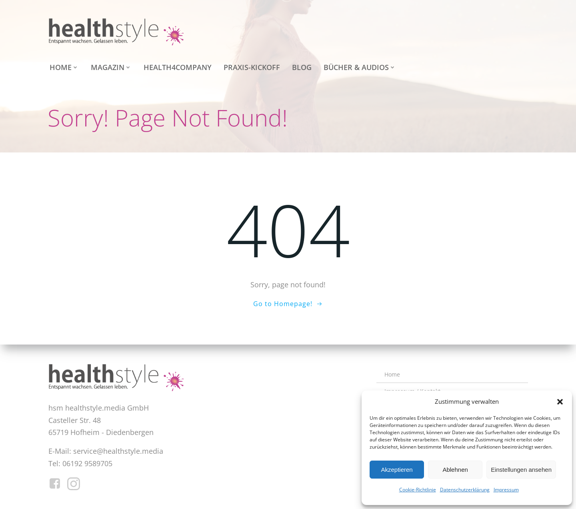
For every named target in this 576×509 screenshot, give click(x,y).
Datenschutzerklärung (465, 489)
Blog (300, 65)
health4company (176, 65)
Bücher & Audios (358, 65)
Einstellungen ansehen (521, 469)
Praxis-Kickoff (250, 65)
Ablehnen (455, 469)
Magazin (109, 65)
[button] (560, 402)
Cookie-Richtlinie (417, 489)
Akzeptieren (396, 469)
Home (62, 65)
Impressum (506, 489)
